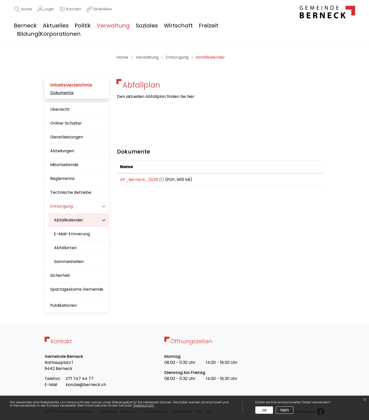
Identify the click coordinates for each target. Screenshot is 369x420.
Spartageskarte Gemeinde (76, 289)
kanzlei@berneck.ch (86, 385)
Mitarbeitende (64, 165)
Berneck (25, 25)
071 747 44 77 (80, 378)
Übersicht (60, 109)
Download (296, 180)
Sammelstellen (69, 261)
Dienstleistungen (66, 137)
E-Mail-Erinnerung (72, 234)
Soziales (147, 25)
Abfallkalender (70, 222)
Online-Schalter (66, 123)
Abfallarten (65, 248)
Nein (284, 410)
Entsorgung (61, 206)
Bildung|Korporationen (49, 34)
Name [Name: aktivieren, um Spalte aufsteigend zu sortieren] (126, 167)
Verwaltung (113, 25)
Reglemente (62, 178)
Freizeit (208, 25)
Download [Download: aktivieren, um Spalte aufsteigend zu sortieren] (282, 167)
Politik (83, 25)
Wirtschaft (178, 25)
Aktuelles (56, 25)
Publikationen (63, 305)
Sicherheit (60, 275)
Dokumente (62, 93)
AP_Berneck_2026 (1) (142, 179)
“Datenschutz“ (144, 405)
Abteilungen (62, 151)
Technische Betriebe (70, 192)
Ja (264, 410)
